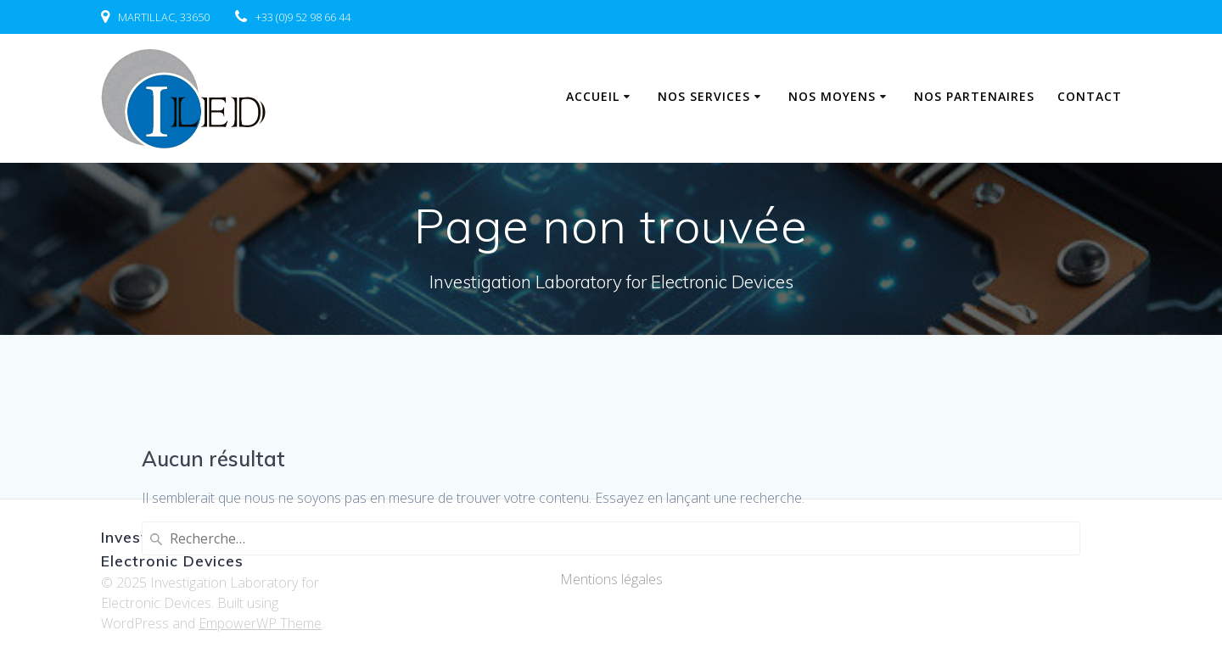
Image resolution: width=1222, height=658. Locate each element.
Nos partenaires (974, 96)
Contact (1089, 96)
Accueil (592, 96)
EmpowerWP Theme (260, 623)
